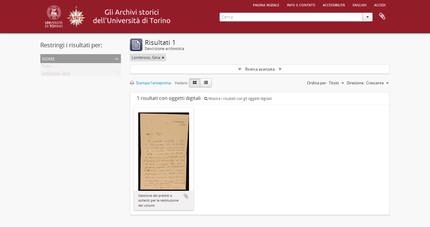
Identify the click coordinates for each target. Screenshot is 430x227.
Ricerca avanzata (260, 69)
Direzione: (355, 83)
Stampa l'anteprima (150, 83)
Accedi (380, 4)
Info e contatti (301, 4)
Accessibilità (334, 4)
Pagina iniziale (266, 4)
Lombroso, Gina (56, 74)
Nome (48, 58)
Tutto (46, 67)
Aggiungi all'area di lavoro (186, 196)
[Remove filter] (163, 57)
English (359, 4)
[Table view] (206, 82)
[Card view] (194, 82)
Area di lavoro (382, 16)
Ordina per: (317, 83)
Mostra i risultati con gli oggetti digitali (238, 98)
